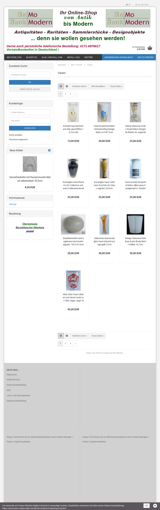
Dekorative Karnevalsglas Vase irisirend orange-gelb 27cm (104, 241)
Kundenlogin (142, 5)
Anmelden (29, 128)
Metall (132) (73, 57)
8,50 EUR (30, 187)
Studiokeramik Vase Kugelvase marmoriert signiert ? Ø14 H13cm (73, 241)
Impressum (12, 375)
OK (146, 506)
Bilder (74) (31, 57)
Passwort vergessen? (18, 140)
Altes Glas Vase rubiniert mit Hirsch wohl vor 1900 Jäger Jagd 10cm (73, 298)
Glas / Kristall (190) (52, 57)
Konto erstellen (15, 135)
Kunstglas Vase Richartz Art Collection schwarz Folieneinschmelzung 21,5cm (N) (73, 185)
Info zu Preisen (145, 57)
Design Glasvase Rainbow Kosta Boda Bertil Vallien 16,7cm (135, 241)
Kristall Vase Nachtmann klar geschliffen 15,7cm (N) (73, 129)
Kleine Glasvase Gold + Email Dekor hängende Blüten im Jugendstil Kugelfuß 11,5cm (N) (135, 129)
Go (29, 83)
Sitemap (12, 204)
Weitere (88, 57)
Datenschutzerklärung (16, 385)
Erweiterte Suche (30, 90)
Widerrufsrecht (13, 380)
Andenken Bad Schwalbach (118, 57)
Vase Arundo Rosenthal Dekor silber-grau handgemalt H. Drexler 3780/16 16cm (135, 185)
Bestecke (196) (14, 57)
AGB (8, 390)
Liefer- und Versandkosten (18, 396)
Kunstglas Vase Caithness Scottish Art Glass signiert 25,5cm (104, 185)
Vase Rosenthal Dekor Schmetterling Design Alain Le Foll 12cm (104, 129)
